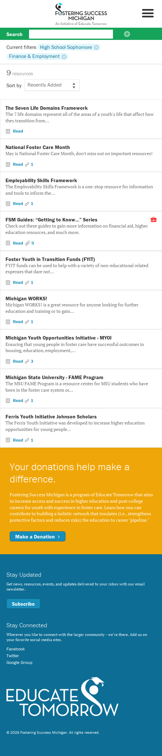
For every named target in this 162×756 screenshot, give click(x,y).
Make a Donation (37, 536)
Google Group (19, 662)
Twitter (12, 655)
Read (17, 131)
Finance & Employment (34, 56)
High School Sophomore (66, 47)
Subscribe (23, 604)
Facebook (15, 649)
